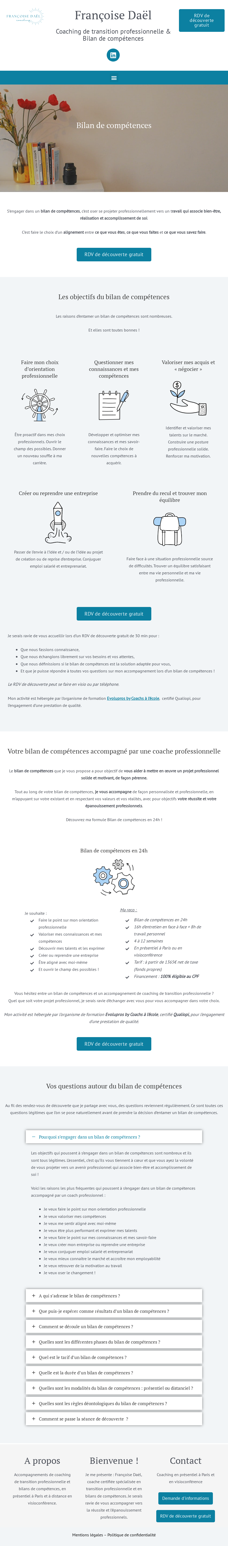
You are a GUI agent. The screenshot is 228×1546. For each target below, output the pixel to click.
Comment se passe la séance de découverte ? (83, 1420)
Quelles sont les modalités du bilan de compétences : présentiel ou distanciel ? (116, 1389)
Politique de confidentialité (131, 1535)
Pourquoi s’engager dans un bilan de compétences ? (89, 1138)
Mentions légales (87, 1535)
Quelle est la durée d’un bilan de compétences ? (86, 1374)
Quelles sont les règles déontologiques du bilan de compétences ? (103, 1404)
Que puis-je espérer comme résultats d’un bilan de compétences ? (104, 1312)
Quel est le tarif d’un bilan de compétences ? (83, 1358)
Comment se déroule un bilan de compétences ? (86, 1328)
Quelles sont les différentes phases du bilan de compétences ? (99, 1343)
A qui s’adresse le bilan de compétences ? (79, 1297)
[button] (114, 77)
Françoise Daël (113, 15)
